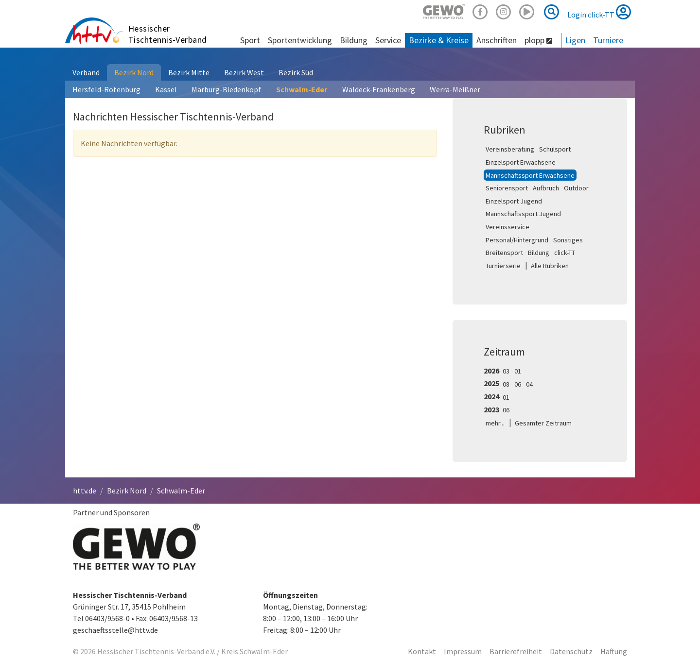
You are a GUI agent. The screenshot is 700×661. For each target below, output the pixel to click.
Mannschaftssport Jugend (523, 213)
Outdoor (576, 188)
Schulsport (555, 149)
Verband (86, 72)
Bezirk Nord (134, 72)
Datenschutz (571, 651)
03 (506, 371)
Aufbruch (546, 188)
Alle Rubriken (550, 265)
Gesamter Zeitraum (543, 423)
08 (506, 384)
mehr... (495, 423)
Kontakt (422, 651)
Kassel (166, 89)
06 (517, 384)
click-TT (564, 252)
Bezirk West (244, 72)
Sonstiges (568, 240)
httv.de (84, 490)
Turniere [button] (608, 40)
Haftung (613, 651)
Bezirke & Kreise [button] (439, 40)
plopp (538, 40)
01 (517, 371)
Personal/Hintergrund (517, 240)
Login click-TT (599, 11)
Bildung (538, 252)
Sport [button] (250, 40)
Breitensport (504, 252)
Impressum (463, 651)
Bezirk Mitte (189, 72)
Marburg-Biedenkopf (226, 89)
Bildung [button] (354, 40)
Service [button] (388, 40)
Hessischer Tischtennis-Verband (167, 34)
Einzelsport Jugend (514, 201)
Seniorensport (507, 188)
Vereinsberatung (510, 149)
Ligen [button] (575, 40)
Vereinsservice (507, 226)
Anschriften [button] (496, 40)
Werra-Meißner (455, 89)
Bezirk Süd (296, 72)
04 (529, 384)
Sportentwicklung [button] (300, 40)
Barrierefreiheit (516, 651)
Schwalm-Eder (301, 89)
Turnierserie (503, 265)
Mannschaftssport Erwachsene (530, 175)
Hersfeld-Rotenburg (106, 89)
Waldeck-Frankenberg (378, 89)
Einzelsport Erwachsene (521, 162)
